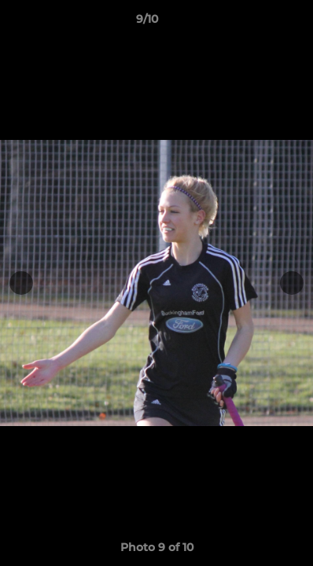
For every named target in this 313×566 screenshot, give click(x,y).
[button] (256, 23)
